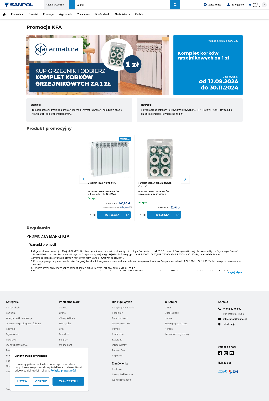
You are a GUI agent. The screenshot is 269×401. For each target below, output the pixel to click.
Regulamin (117, 313)
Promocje (48, 14)
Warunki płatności (121, 380)
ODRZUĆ (41, 381)
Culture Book (172, 313)
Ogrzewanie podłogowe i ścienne (23, 323)
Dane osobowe (120, 318)
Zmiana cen (83, 14)
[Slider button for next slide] (185, 179)
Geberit (63, 307)
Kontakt (139, 14)
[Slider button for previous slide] (83, 179)
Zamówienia (120, 363)
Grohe (62, 313)
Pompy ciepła (13, 307)
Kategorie (12, 302)
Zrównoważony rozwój (177, 334)
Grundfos (64, 334)
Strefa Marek (102, 14)
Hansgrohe (65, 323)
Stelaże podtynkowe (16, 345)
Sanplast (63, 339)
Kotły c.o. (11, 329)
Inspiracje (117, 355)
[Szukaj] (175, 4)
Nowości (33, 14)
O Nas (168, 307)
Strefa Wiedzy (122, 14)
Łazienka (11, 313)
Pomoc (116, 329)
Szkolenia (117, 339)
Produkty (17, 14)
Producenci (118, 334)
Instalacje (11, 339)
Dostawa (117, 369)
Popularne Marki (69, 302)
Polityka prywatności (63, 370)
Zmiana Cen (118, 350)
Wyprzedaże (65, 14)
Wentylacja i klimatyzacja (19, 318)
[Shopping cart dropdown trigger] (257, 4)
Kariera (169, 318)
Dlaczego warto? (121, 323)
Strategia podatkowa (176, 323)
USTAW (22, 381)
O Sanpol (171, 302)
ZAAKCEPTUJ (68, 381)
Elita (61, 329)
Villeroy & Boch (67, 318)
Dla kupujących (122, 302)
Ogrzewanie (12, 334)
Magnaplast (65, 345)
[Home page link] (19, 4)
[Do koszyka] (114, 215)
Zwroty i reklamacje (122, 374)
